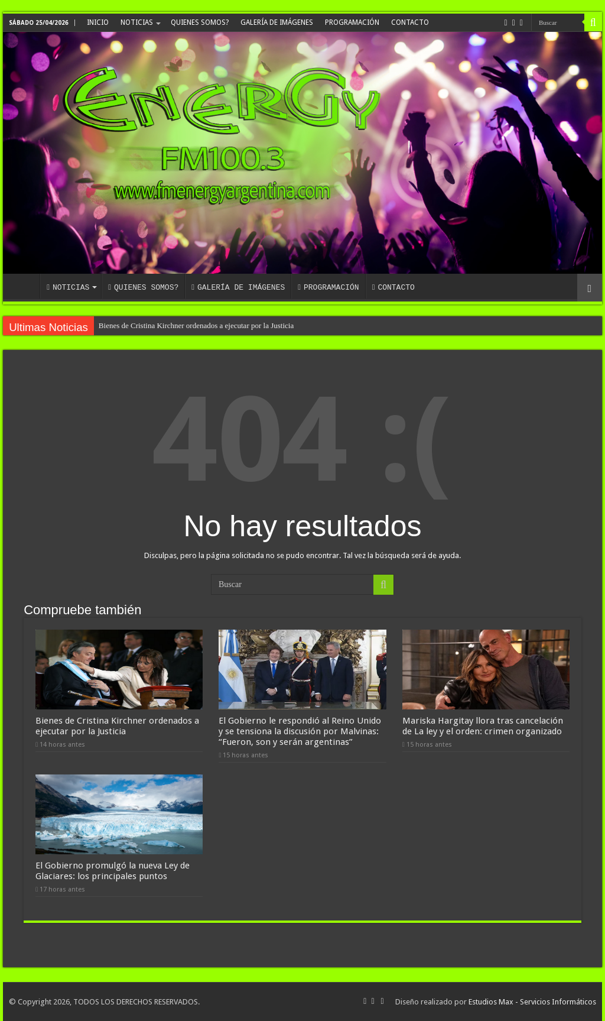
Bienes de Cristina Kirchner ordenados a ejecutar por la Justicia (196, 325)
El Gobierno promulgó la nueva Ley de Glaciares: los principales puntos (112, 870)
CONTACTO (410, 22)
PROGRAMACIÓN (352, 22)
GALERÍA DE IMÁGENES (276, 22)
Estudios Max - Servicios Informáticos (532, 1001)
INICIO (98, 22)
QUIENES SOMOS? (200, 22)
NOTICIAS (137, 22)
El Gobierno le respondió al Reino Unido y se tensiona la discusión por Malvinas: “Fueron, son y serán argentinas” (300, 731)
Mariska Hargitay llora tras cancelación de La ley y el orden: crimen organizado (482, 726)
